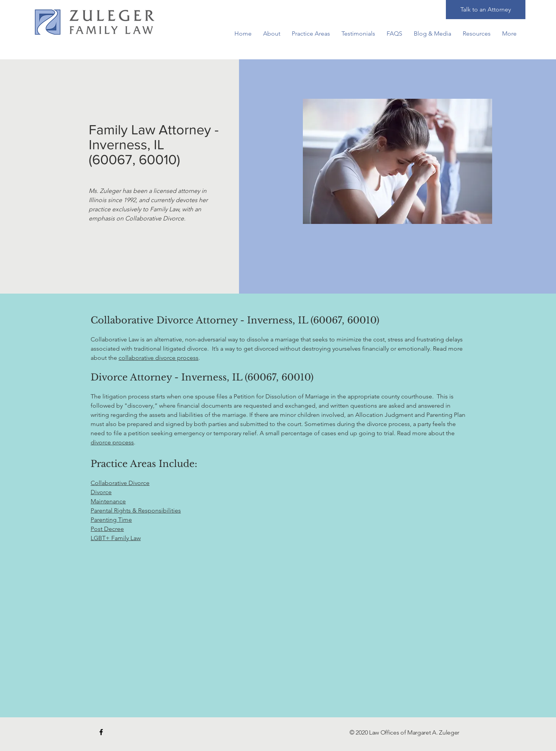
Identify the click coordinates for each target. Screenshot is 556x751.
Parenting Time (111, 519)
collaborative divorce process (158, 357)
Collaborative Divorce (120, 483)
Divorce (101, 492)
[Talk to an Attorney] (485, 9)
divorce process (112, 442)
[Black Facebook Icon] (101, 732)
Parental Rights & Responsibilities (136, 510)
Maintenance (108, 501)
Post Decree (107, 528)
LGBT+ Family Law (116, 538)
